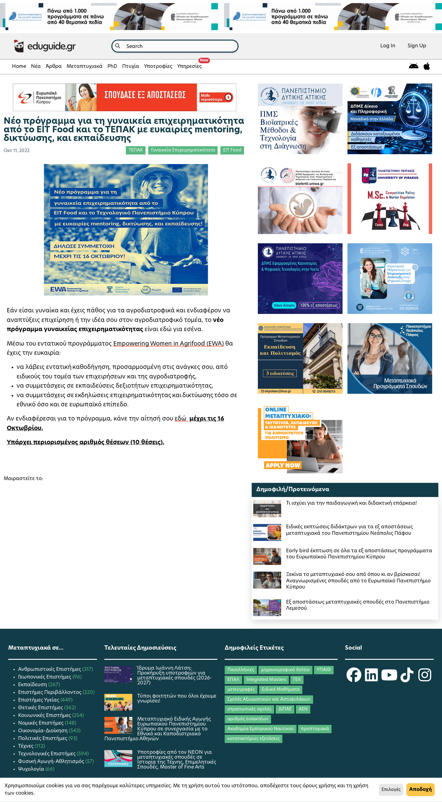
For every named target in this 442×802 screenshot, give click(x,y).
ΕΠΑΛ (233, 680)
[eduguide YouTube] (389, 679)
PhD (112, 66)
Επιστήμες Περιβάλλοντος (50, 692)
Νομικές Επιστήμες (41, 723)
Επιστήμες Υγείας (39, 700)
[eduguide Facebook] (354, 679)
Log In (387, 46)
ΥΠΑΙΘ (324, 670)
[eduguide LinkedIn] (371, 679)
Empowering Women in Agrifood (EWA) (168, 344)
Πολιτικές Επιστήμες (43, 738)
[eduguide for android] (413, 67)
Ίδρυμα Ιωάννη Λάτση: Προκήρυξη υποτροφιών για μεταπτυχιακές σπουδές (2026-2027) (174, 676)
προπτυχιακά (315, 729)
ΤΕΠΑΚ (136, 150)
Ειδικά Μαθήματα (281, 689)
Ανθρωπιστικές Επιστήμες (50, 669)
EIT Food (232, 150)
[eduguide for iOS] (426, 67)
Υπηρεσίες (190, 65)
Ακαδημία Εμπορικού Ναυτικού (260, 729)
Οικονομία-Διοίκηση (43, 731)
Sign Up (417, 46)
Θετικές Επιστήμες (41, 708)
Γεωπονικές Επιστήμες (45, 677)
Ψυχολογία (31, 769)
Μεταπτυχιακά (85, 66)
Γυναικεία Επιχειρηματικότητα (183, 150)
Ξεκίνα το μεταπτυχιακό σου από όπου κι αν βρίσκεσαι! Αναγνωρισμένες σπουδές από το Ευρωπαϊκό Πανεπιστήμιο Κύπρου (358, 581)
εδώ (181, 419)
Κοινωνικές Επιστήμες (45, 715)
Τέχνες (26, 746)
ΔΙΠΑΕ (285, 709)
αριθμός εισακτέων (247, 719)
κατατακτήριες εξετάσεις (253, 739)
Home (19, 66)
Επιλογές (391, 790)
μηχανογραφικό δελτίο (285, 670)
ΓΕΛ (297, 680)
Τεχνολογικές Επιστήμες (47, 754)
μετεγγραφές (241, 689)
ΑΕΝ (303, 709)
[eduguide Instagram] (424, 679)
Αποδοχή (420, 789)
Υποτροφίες (158, 66)
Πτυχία (130, 66)
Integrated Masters (266, 680)
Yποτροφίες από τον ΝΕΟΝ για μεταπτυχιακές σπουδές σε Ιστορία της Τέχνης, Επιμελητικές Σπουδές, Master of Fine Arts (176, 760)
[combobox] (174, 46)
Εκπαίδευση (33, 685)
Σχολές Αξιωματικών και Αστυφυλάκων (268, 699)
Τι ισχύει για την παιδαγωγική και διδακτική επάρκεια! (351, 503)
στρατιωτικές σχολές (249, 709)
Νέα (36, 66)
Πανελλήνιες (240, 670)
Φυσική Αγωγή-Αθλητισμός (51, 761)
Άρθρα (54, 66)
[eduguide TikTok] (407, 679)
